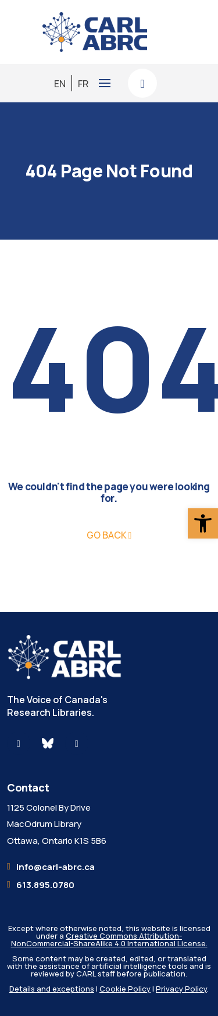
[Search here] (142, 83)
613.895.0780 (45, 885)
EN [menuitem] (60, 83)
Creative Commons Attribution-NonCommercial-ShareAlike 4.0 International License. (109, 940)
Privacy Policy (181, 988)
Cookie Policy (125, 988)
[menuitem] (60, 83)
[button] (203, 523)
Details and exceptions (51, 988)
